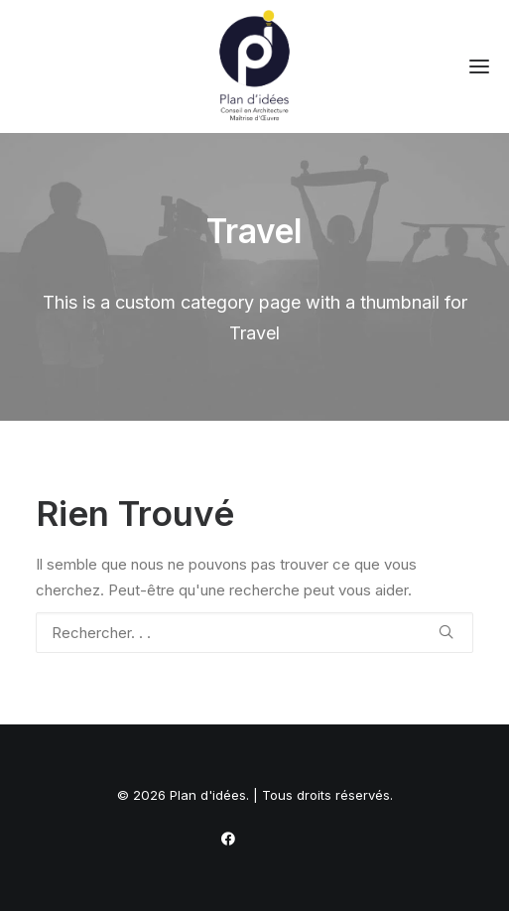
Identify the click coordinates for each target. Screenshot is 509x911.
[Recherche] (254, 632)
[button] (479, 66)
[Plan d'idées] (254, 66)
